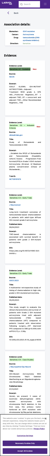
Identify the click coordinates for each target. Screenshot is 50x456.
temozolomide (29, 37)
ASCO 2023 (14, 280)
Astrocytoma (28, 34)
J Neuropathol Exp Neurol (20, 367)
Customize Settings (25, 437)
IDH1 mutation (29, 31)
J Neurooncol (14, 205)
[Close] (46, 420)
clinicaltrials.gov (16, 135)
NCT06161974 (15, 179)
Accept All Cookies (25, 452)
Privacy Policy (39, 430)
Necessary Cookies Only (25, 445)
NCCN (11, 77)
